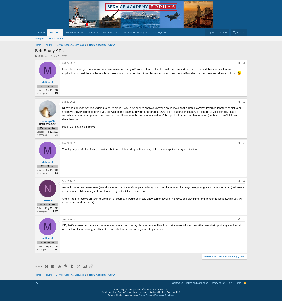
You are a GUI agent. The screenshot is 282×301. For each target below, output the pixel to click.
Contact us (177, 283)
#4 (244, 181)
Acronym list (160, 32)
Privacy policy (218, 283)
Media (91, 32)
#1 (244, 63)
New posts (40, 38)
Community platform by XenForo (141, 289)
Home (41, 32)
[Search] (239, 32)
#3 (244, 143)
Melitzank (43, 56)
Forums (55, 32)
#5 (244, 219)
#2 (244, 102)
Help (230, 283)
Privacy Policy (144, 295)
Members (108, 32)
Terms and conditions (197, 283)
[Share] (239, 63)
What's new (72, 32)
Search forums (56, 38)
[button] (82, 32)
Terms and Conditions (164, 295)
